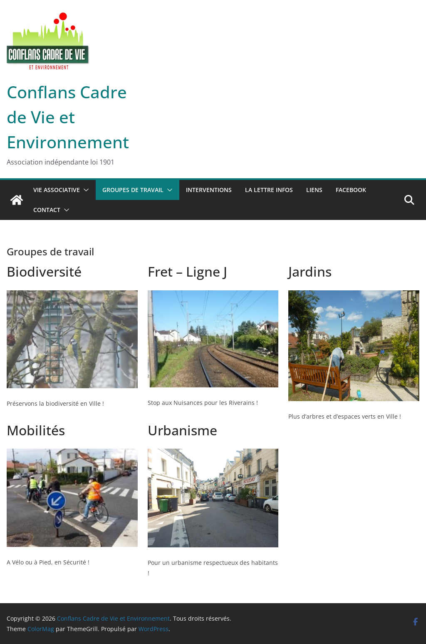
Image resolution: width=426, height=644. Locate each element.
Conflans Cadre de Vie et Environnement (68, 116)
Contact (46, 210)
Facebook (351, 190)
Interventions (209, 190)
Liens (314, 190)
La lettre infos (269, 190)
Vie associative (56, 190)
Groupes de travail (132, 190)
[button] (84, 190)
